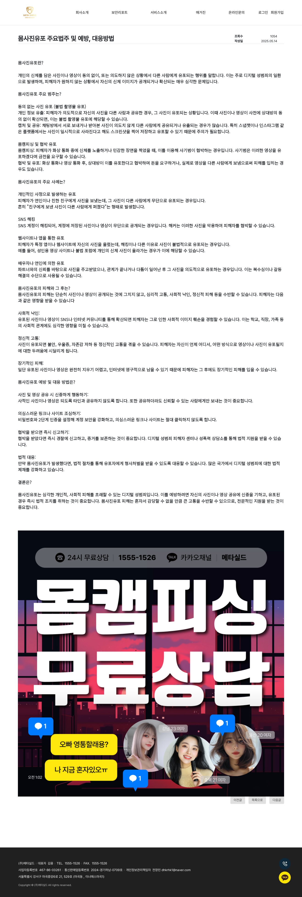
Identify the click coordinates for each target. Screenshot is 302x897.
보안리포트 (120, 12)
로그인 (264, 12)
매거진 (201, 12)
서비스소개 (159, 12)
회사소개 (82, 12)
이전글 (238, 800)
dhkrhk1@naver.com (176, 870)
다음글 (277, 800)
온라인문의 (237, 12)
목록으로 (257, 800)
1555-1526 (72, 863)
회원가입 (277, 12)
